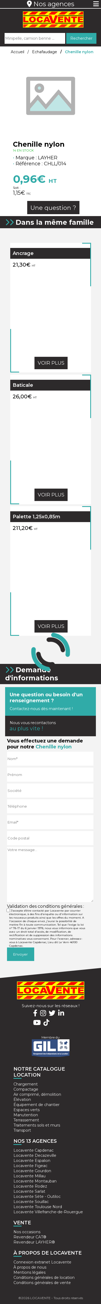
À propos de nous (29, 1267)
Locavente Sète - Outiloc (37, 1196)
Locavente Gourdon (32, 1170)
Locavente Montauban (35, 1181)
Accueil (17, 51)
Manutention (25, 1115)
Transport (22, 1130)
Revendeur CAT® (29, 1237)
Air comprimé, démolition (37, 1094)
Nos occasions (26, 1231)
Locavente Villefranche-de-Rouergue (48, 1211)
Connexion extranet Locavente (42, 1262)
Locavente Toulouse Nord (37, 1206)
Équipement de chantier (36, 1104)
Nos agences (50, 4)
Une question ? (53, 207)
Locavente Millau (29, 1176)
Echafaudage (44, 51)
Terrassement (26, 1120)
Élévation (22, 1099)
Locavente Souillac (31, 1201)
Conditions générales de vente (42, 1282)
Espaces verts (26, 1109)
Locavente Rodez (30, 1186)
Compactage (25, 1089)
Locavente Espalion (31, 1160)
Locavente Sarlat (29, 1191)
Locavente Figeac (30, 1165)
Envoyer (20, 954)
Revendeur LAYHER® (34, 1242)
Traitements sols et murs (36, 1125)
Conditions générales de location (44, 1277)
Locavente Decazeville (34, 1155)
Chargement (25, 1084)
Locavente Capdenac (33, 1150)
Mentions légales (29, 1272)
